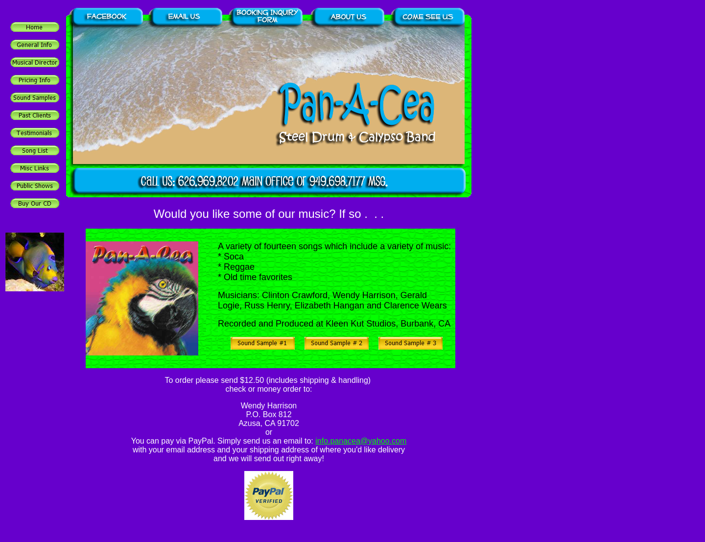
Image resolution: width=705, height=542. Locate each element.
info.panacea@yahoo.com (360, 441)
